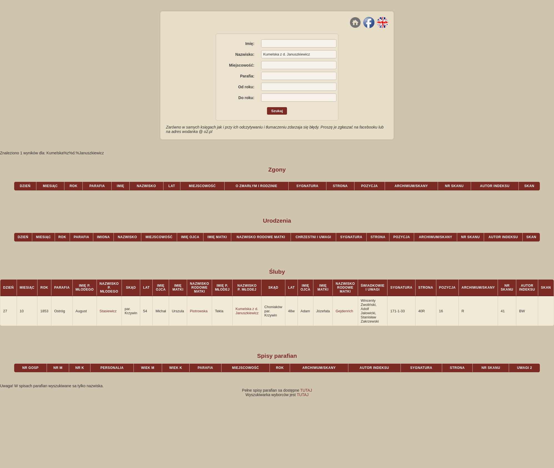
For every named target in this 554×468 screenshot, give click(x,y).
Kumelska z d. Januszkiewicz (246, 311)
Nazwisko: (244, 54)
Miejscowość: (241, 65)
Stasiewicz (108, 311)
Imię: (250, 43)
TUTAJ (306, 390)
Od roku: (246, 87)
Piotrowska (199, 311)
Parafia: (247, 76)
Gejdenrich (344, 311)
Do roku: (246, 97)
